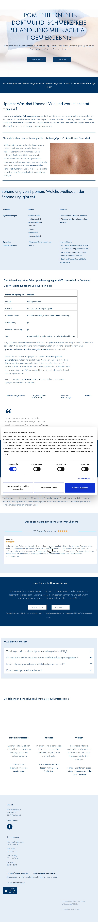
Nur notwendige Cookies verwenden (18, 487)
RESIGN (74, 904)
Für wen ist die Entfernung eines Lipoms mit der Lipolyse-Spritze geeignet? (42, 657)
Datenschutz (75, 909)
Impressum (66, 909)
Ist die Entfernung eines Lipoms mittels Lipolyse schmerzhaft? (35, 663)
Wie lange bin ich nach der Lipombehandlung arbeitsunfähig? (37, 651)
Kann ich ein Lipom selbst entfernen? (24, 670)
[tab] (16, 396)
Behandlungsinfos (54, 83)
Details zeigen (83, 478)
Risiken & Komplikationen (75, 83)
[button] (4, 550)
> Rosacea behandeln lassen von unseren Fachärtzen (49, 767)
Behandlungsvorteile (12, 83)
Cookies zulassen (80, 488)
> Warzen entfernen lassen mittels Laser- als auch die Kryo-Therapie (79, 771)
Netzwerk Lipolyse (32, 379)
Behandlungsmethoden (33, 83)
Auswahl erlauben (49, 488)
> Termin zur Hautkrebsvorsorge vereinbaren (19, 767)
